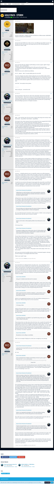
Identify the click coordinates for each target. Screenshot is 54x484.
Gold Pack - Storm (5, 473)
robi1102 (25, 258)
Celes (5, 465)
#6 (51, 137)
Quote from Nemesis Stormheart (23, 190)
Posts (3, 33)
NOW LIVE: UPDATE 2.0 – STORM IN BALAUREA (28, 464)
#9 (51, 342)
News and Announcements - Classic (10, 466)
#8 (51, 262)
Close (52, 482)
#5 (51, 115)
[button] (1, 1)
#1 (51, 21)
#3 (51, 62)
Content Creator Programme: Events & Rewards (11, 464)
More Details (47, 482)
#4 (51, 93)
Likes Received (4, 32)
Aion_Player (16, 17)
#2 (51, 40)
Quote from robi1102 (21, 276)
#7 (51, 171)
